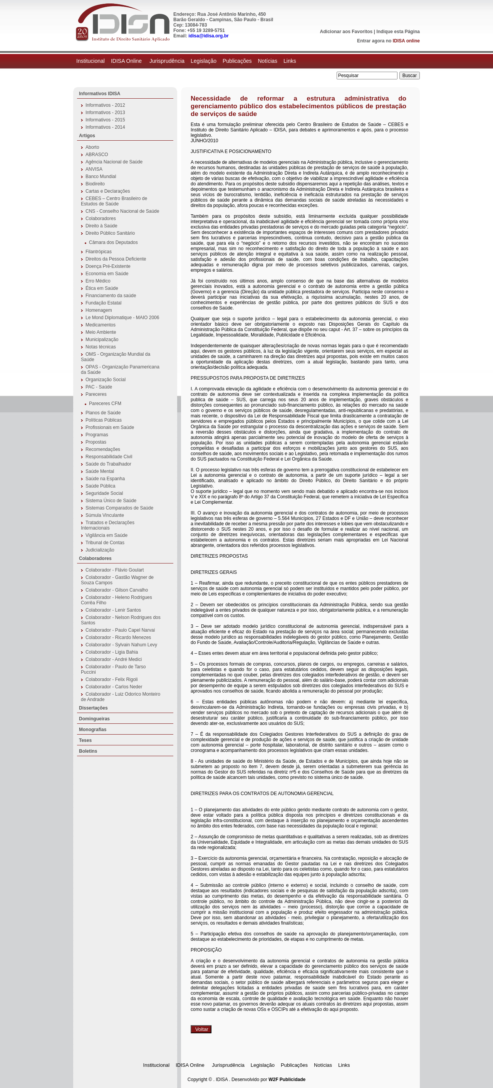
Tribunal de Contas (105, 542)
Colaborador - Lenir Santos (113, 610)
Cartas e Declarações (108, 191)
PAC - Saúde (99, 387)
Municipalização (102, 339)
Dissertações (93, 708)
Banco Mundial (101, 176)
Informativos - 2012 (105, 105)
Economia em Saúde (107, 273)
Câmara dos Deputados (113, 242)
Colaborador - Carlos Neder (114, 686)
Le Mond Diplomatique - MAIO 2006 (122, 317)
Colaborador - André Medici (114, 659)
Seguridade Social (104, 493)
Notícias (267, 61)
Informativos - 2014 (105, 127)
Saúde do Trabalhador (108, 464)
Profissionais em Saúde (110, 427)
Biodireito (95, 184)
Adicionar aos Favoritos (346, 31)
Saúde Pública (100, 486)
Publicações (237, 61)
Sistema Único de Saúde (111, 500)
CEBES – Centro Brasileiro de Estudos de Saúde (114, 201)
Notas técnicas (101, 347)
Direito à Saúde (101, 226)
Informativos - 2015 (105, 120)
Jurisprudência (166, 61)
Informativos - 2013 (105, 112)
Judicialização (100, 550)
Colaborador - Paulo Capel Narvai (120, 630)
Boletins (88, 751)
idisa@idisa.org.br (208, 36)
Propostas (96, 442)
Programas (97, 434)
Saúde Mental (100, 471)
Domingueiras (94, 718)
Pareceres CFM (105, 403)
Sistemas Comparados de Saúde (119, 508)
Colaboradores (101, 218)
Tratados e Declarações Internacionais (107, 525)
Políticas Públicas (104, 420)
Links (289, 61)
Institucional (90, 61)
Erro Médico (98, 281)
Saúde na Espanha (105, 478)
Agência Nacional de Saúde (114, 162)
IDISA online (406, 41)
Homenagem (99, 310)
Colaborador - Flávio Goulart (115, 570)
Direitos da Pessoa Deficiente (116, 259)
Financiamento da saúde (111, 295)
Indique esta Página (398, 31)
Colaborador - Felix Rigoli (112, 679)
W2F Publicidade (286, 1079)
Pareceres (96, 394)
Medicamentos (101, 325)
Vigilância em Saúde (106, 535)
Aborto (92, 147)
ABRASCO (97, 154)
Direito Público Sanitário (110, 233)
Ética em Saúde (102, 288)
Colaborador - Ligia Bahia (112, 652)
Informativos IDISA (99, 93)
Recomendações (103, 449)
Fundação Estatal (103, 303)
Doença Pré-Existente (108, 266)
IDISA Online (127, 61)
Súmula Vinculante (105, 515)
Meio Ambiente (101, 332)
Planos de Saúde (103, 412)
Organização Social (106, 379)
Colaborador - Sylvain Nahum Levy (121, 644)
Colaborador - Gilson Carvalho (117, 590)
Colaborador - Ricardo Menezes (118, 637)
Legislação (203, 61)
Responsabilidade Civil (109, 456)
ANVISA (94, 169)
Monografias (92, 729)
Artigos (87, 135)
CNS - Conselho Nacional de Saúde (122, 211)
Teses (85, 740)
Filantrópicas (99, 251)
